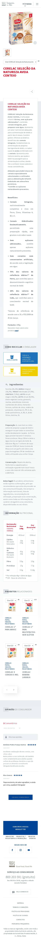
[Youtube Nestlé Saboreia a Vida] (29, 850)
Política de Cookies (20, 915)
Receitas (31, 836)
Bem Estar (10, 836)
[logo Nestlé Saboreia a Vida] (9, 3)
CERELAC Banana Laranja (26, 675)
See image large (20, 28)
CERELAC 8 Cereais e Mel (12, 673)
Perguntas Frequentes (20, 924)
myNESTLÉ (27, 5)
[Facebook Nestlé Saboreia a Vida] (12, 850)
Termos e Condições (20, 907)
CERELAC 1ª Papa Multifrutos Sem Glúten (28, 631)
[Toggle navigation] (37, 4)
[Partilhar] (31, 91)
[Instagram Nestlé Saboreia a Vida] (20, 850)
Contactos (20, 920)
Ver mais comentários (20, 797)
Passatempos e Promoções (16, 838)
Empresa (20, 903)
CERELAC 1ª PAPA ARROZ (10, 628)
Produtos (20, 836)
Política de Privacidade (20, 911)
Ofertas (32, 838)
